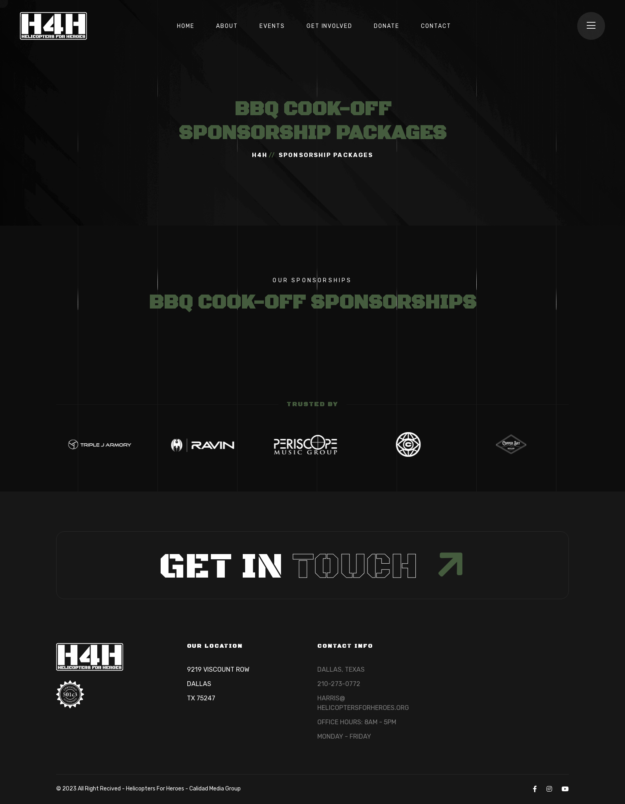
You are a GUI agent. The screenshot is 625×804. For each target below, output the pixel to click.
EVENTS (272, 26)
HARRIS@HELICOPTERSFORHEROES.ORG (363, 703)
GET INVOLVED (330, 26)
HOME (186, 26)
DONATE (386, 26)
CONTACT (436, 26)
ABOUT (227, 26)
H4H (259, 155)
